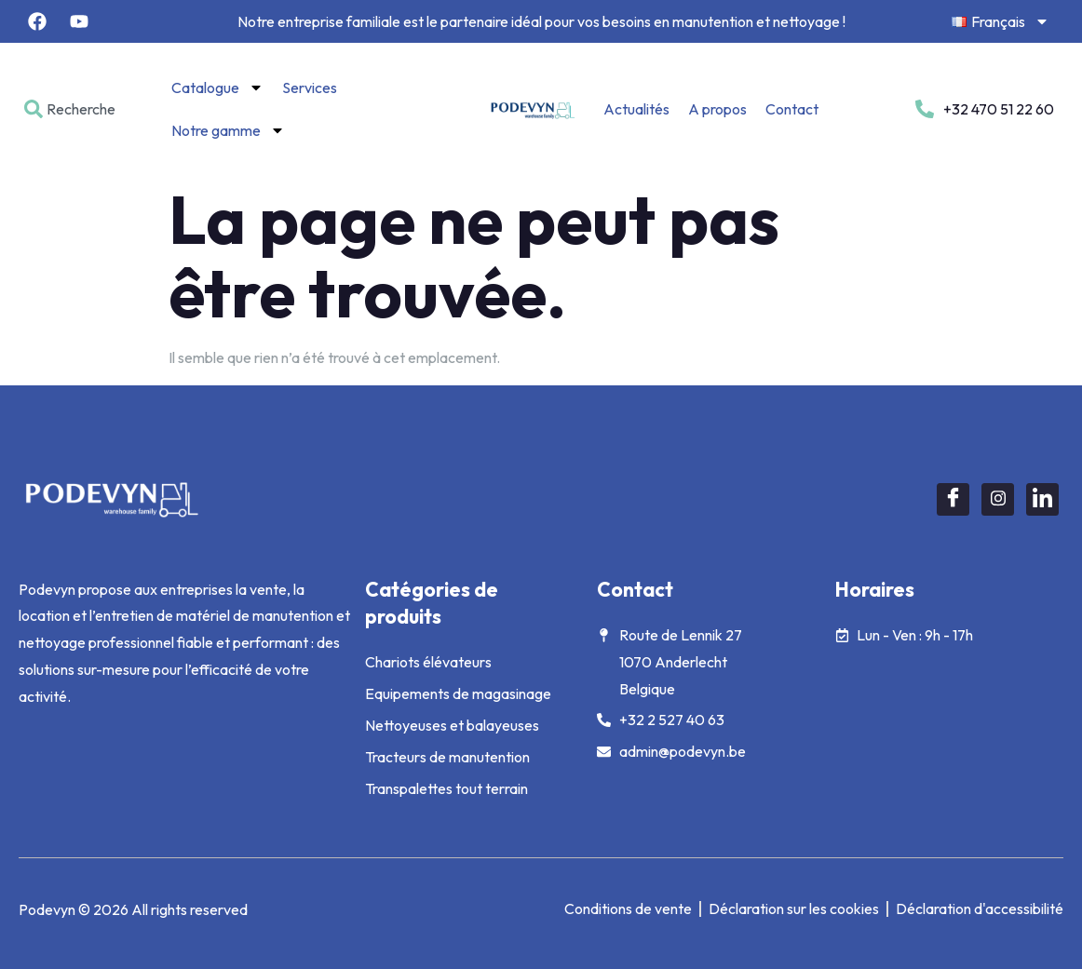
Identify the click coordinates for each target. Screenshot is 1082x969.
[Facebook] (953, 499)
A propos (717, 109)
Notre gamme (228, 130)
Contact (791, 109)
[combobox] (76, 109)
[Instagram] (997, 499)
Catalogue (217, 87)
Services (309, 87)
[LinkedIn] (1042, 499)
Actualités (636, 109)
